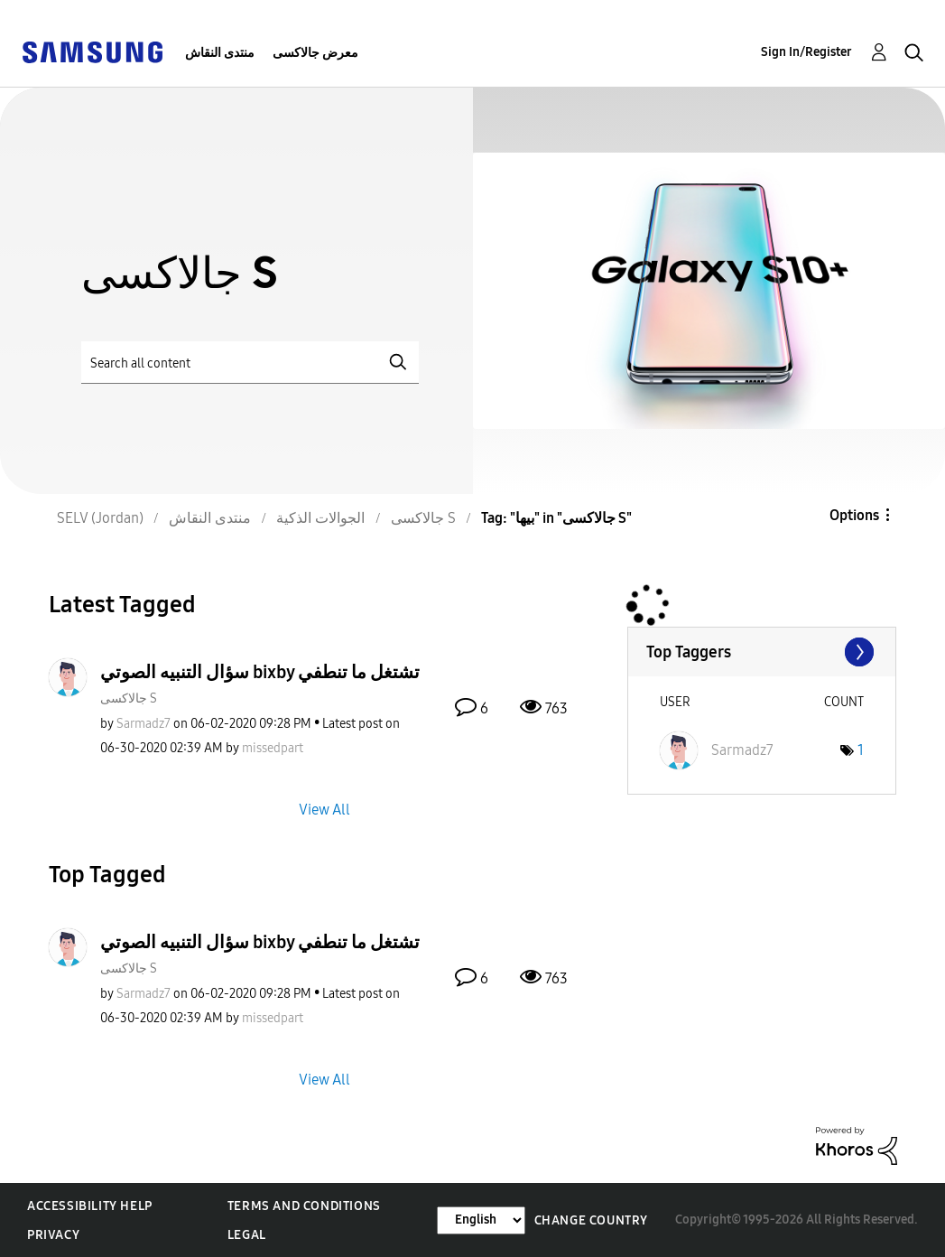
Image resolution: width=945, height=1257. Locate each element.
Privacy (53, 1235)
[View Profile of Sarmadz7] (143, 723)
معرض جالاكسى (315, 53)
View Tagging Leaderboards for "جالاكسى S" (761, 652)
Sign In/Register (806, 52)
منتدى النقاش (220, 53)
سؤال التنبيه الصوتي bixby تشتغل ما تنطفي (260, 672)
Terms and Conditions (304, 1206)
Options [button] (854, 515)
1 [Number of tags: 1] (860, 750)
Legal (246, 1235)
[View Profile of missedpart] (272, 748)
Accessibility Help (90, 1206)
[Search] (250, 362)
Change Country (591, 1220)
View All (324, 808)
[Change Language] (481, 1220)
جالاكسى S (128, 698)
